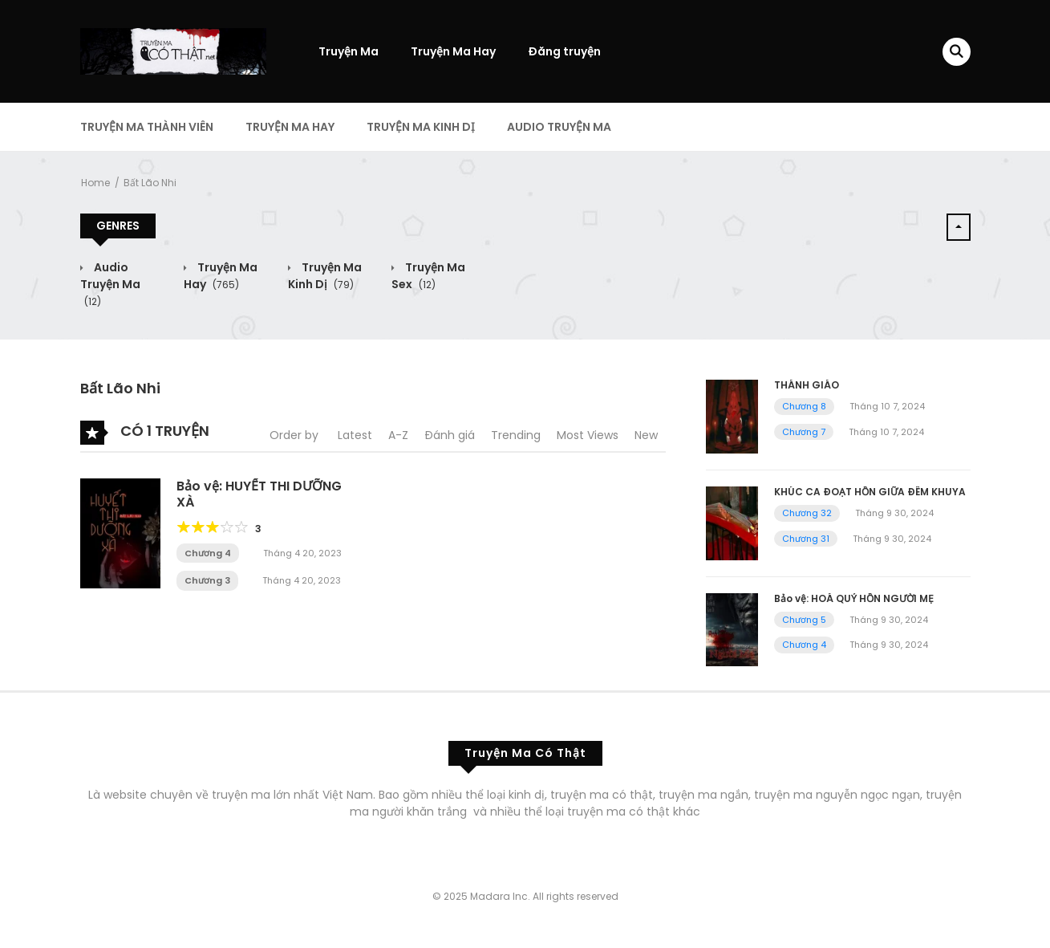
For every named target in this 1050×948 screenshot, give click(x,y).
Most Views (587, 435)
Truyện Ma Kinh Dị (421, 127)
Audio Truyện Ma (559, 127)
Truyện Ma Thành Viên (146, 127)
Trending (516, 435)
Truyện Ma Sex (428, 275)
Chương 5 (804, 619)
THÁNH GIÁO (806, 385)
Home (95, 182)
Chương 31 (805, 538)
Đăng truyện (564, 51)
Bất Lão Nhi (150, 182)
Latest (355, 435)
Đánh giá (449, 435)
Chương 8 (804, 406)
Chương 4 (207, 553)
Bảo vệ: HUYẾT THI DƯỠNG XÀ (259, 494)
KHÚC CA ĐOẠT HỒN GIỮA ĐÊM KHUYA (870, 491)
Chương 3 (207, 580)
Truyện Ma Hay (453, 51)
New (646, 435)
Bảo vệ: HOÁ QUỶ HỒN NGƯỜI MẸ (854, 598)
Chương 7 (803, 431)
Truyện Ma (348, 51)
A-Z (398, 435)
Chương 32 (807, 513)
